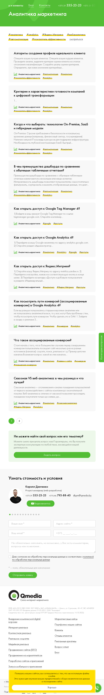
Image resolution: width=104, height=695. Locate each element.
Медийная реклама (19, 644)
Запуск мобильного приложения (25, 666)
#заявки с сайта (64, 361)
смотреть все (76, 39)
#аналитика (16, 34)
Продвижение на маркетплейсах (25, 655)
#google (47, 223)
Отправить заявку (23, 575)
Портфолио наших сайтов (68, 624)
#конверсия (62, 326)
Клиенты (59, 630)
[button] (10, 514)
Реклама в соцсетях (19, 639)
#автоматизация (18, 39)
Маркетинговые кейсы (66, 619)
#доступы (57, 223)
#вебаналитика (76, 34)
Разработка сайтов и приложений (26, 661)
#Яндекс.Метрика (52, 34)
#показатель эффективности (49, 39)
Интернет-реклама (18, 627)
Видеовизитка (40, 503)
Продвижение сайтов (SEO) (23, 650)
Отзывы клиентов (63, 636)
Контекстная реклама (20, 633)
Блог (57, 652)
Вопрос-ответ (62, 647)
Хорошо (52, 687)
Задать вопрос (52, 454)
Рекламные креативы (65, 641)
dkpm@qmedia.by (82, 495)
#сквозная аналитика (67, 403)
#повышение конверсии (25, 365)
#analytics (32, 34)
